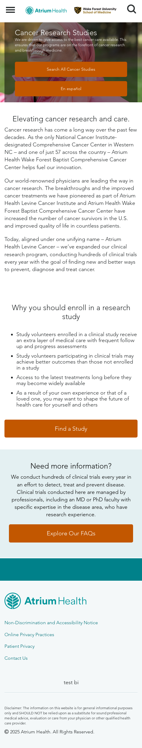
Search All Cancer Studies (71, 69)
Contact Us (16, 658)
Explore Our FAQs (71, 533)
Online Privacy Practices (29, 634)
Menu (11, 6)
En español (71, 88)
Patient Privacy (19, 646)
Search (129, 6)
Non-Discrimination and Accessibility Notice (51, 622)
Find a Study (71, 428)
